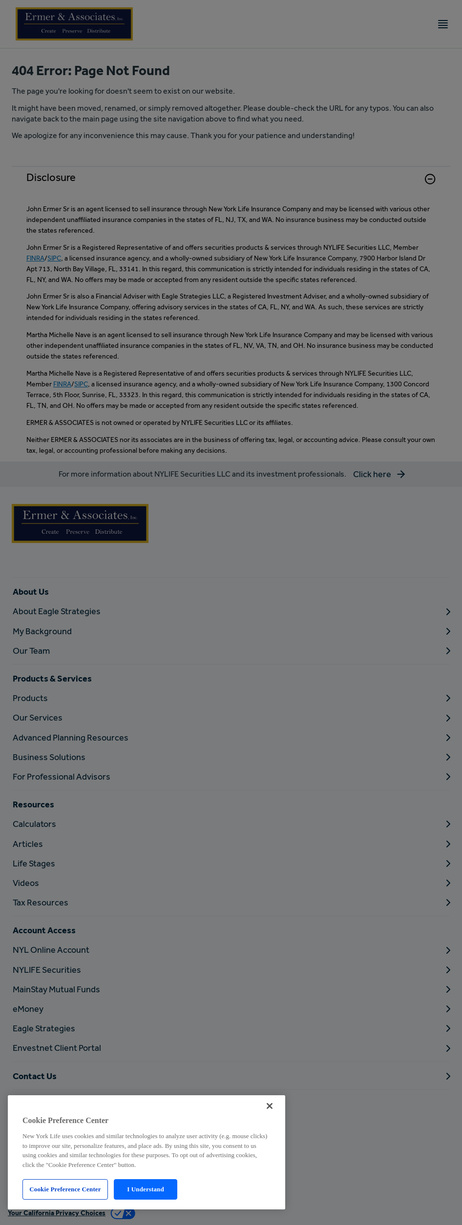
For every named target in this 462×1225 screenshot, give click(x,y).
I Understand (145, 1189)
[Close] (269, 1106)
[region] (146, 1152)
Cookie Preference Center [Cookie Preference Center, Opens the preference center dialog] (65, 1189)
